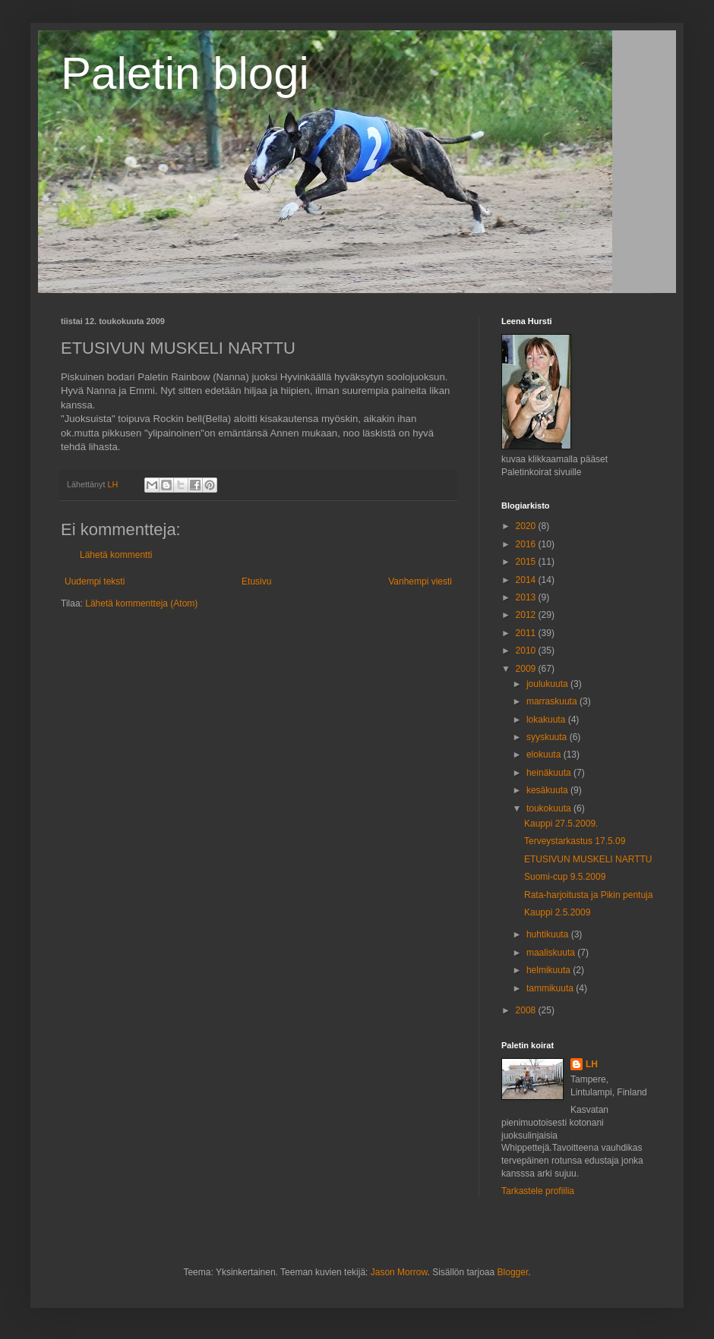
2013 (527, 597)
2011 (527, 633)
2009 (527, 668)
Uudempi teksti (95, 581)
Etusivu (256, 581)
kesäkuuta (548, 790)
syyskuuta (548, 737)
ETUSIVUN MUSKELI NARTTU (588, 859)
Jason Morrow (399, 1272)
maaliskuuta (551, 952)
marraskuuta (553, 701)
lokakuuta (547, 719)
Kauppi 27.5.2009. (561, 823)
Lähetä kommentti (116, 555)
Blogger (513, 1272)
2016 (527, 544)
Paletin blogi (185, 73)
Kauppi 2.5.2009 (557, 912)
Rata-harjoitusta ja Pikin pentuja (588, 895)
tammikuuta (551, 988)
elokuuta (545, 754)
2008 (527, 1010)
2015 (527, 561)
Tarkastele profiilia (537, 1191)
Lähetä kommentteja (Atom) (141, 603)
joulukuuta (548, 684)
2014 (527, 580)
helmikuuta (549, 970)
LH (592, 1064)
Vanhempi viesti (420, 581)
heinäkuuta (549, 772)
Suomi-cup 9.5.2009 (564, 876)
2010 (527, 650)
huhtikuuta (548, 934)
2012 (527, 615)
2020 (527, 526)
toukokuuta (549, 808)
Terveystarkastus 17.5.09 (574, 841)
